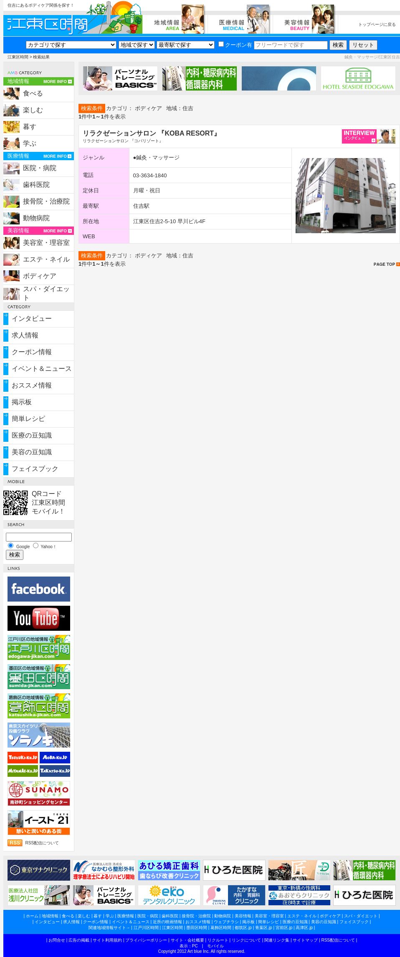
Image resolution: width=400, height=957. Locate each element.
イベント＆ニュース (42, 368)
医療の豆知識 (32, 435)
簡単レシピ (28, 418)
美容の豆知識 (32, 452)
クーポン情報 (32, 351)
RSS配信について (42, 843)
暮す (29, 126)
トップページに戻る (377, 24)
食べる (33, 93)
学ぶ (29, 143)
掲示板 (22, 401)
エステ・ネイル (46, 259)
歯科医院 (36, 184)
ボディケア (39, 276)
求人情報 (25, 335)
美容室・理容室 (46, 242)
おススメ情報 (32, 385)
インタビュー (32, 318)
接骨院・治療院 (46, 201)
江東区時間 (18, 57)
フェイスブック (35, 468)
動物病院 (36, 218)
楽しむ (33, 109)
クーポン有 (235, 45)
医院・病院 (39, 167)
